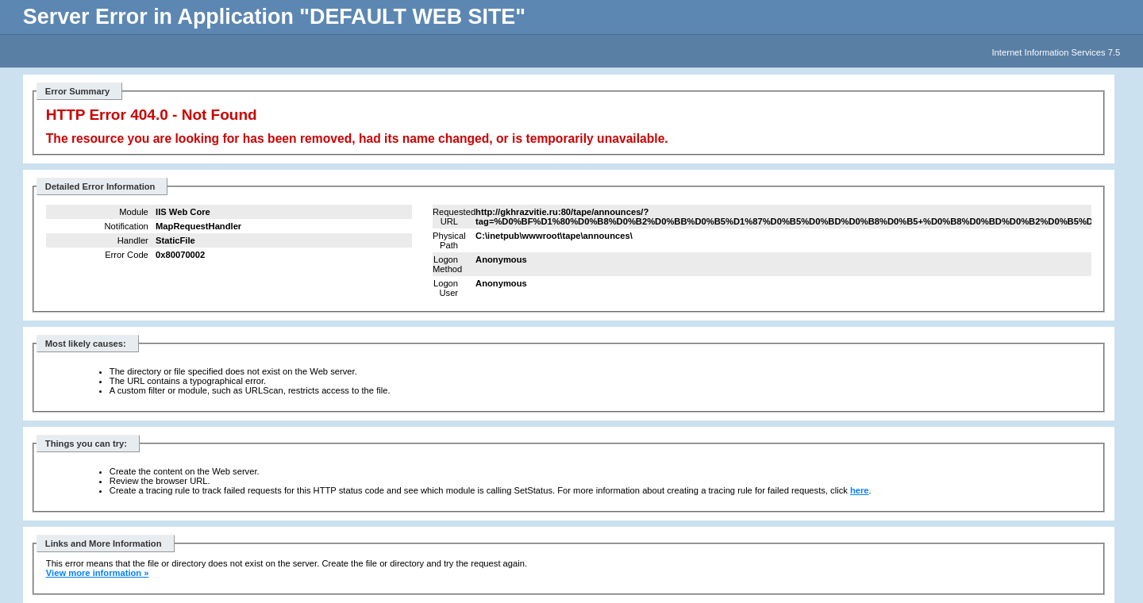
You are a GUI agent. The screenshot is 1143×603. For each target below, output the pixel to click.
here (859, 490)
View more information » (97, 573)
